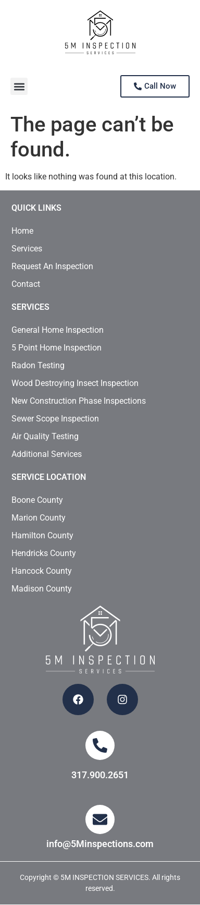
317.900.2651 (100, 774)
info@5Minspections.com (100, 843)
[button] (19, 86)
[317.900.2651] (100, 745)
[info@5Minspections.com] (100, 819)
